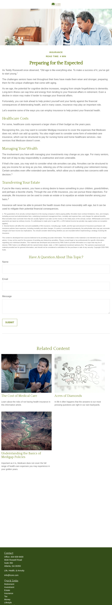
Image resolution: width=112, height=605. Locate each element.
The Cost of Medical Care (19, 396)
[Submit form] (9, 322)
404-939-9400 (17, 557)
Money (7, 599)
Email (5, 279)
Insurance (8, 593)
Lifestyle (8, 602)
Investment (9, 587)
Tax (5, 596)
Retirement (9, 584)
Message (7, 296)
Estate (7, 590)
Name (5, 262)
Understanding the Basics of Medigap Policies (21, 455)
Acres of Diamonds (68, 396)
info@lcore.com (11, 575)
